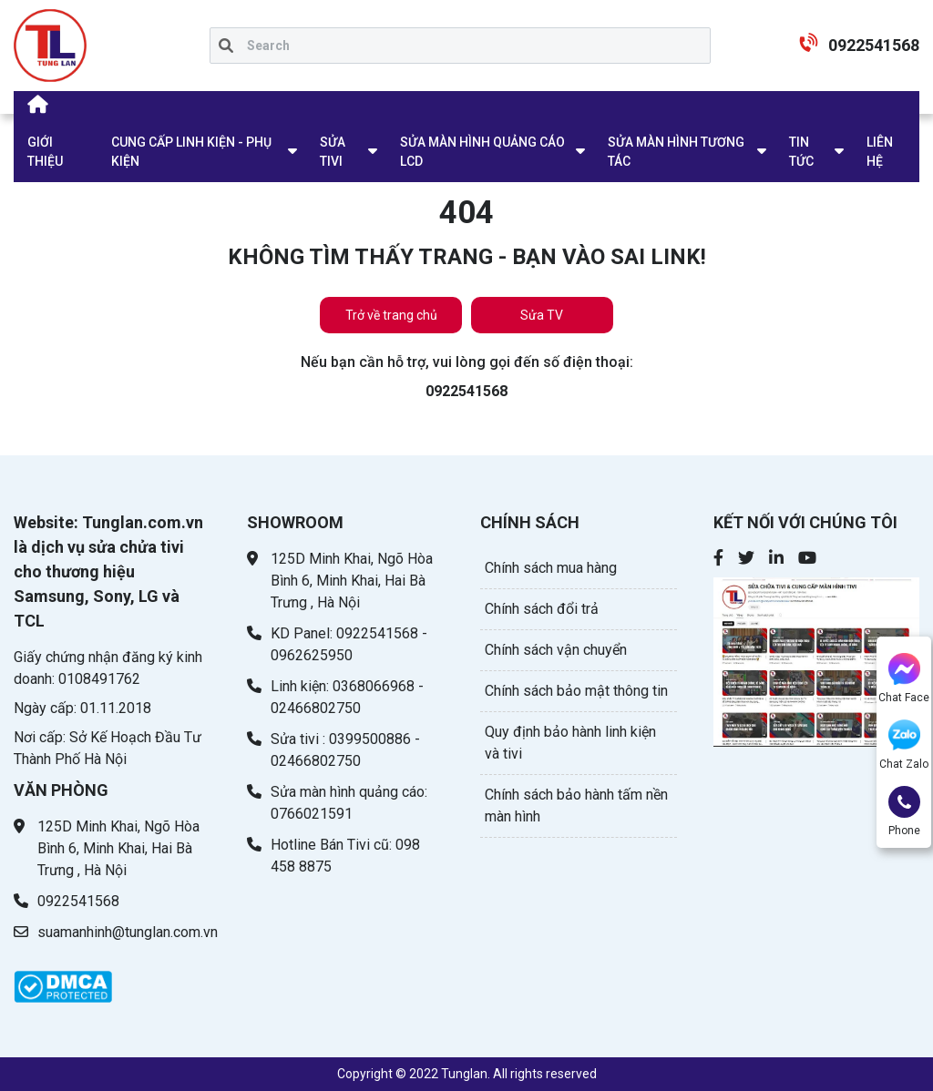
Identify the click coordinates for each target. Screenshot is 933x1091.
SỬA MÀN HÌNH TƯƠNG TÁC (676, 151)
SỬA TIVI (332, 151)
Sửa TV (541, 315)
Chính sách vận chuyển (556, 649)
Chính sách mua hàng (551, 567)
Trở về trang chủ (391, 315)
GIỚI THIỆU (45, 151)
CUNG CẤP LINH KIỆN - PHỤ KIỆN (191, 151)
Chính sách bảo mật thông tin (576, 690)
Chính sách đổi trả (542, 608)
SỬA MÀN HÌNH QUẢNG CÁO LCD (482, 151)
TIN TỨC (801, 151)
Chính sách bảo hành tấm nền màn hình (576, 805)
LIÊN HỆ (879, 151)
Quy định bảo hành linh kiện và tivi (570, 742)
